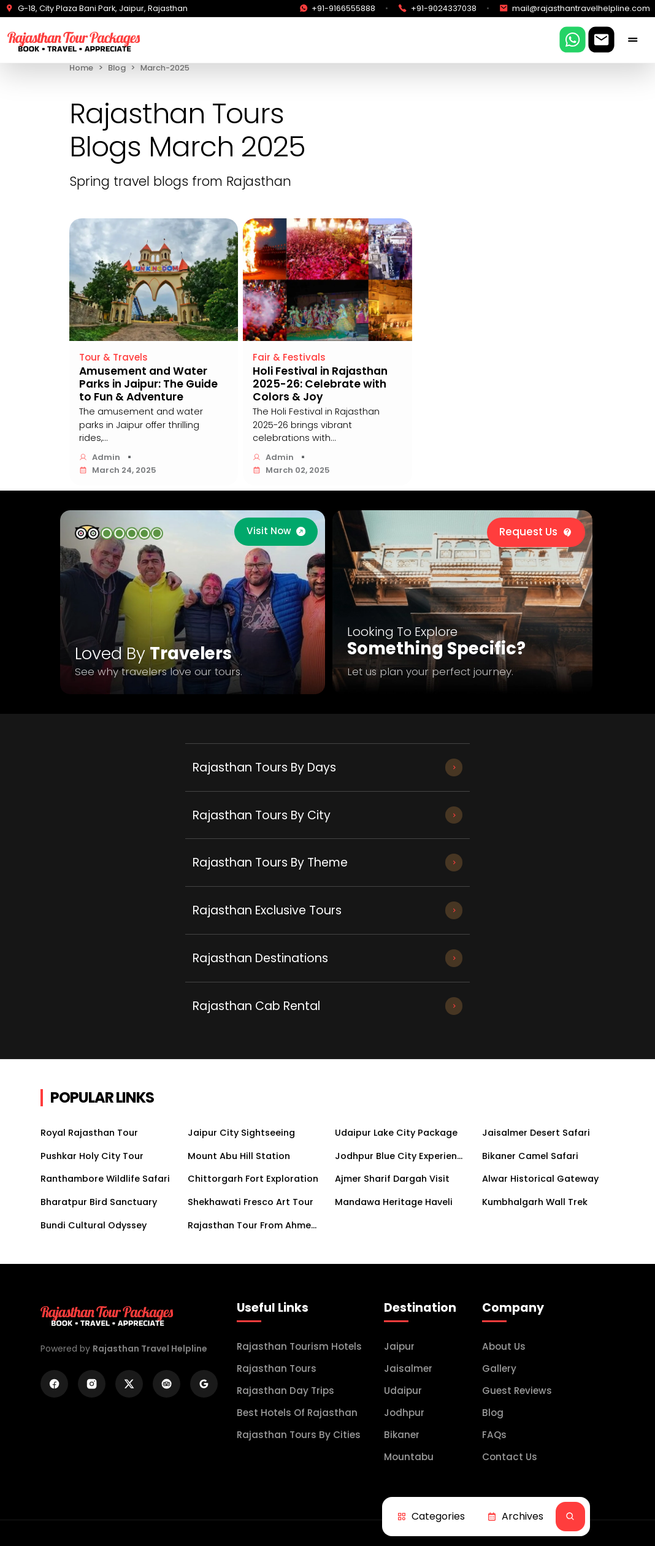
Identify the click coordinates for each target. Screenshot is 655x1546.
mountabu (409, 1313)
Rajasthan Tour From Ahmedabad (254, 1082)
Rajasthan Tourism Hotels (299, 1203)
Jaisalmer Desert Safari (536, 990)
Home (81, 68)
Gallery (499, 1225)
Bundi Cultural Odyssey (93, 1082)
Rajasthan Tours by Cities (299, 1291)
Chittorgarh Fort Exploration (253, 1036)
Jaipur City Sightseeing (241, 990)
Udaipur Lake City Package (396, 990)
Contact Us (509, 1313)
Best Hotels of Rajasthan (297, 1269)
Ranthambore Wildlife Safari (105, 1036)
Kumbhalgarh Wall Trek (535, 1059)
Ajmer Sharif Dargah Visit (392, 1036)
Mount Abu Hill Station (239, 1013)
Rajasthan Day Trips (285, 1247)
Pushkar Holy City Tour (92, 1013)
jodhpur (404, 1269)
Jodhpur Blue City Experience (401, 1013)
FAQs (494, 1291)
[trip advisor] (119, 532)
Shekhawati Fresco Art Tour (250, 1059)
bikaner (401, 1291)
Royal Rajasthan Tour (89, 990)
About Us (504, 1203)
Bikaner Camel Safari (530, 1013)
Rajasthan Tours (276, 1225)
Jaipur (399, 1203)
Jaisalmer (408, 1225)
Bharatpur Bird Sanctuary (98, 1059)
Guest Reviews (517, 1247)
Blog (117, 68)
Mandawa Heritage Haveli (394, 1059)
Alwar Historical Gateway (540, 1036)
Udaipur (403, 1247)
